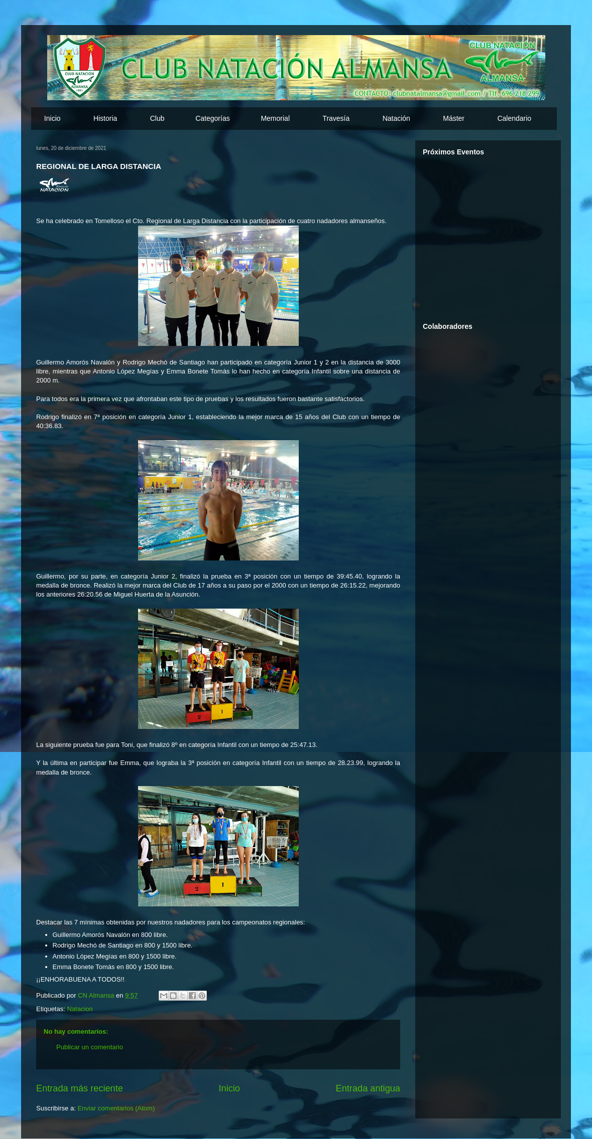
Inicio (52, 118)
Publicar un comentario (89, 1047)
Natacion (79, 1009)
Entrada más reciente (79, 1088)
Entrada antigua (368, 1088)
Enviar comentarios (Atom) (116, 1108)
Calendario (514, 118)
